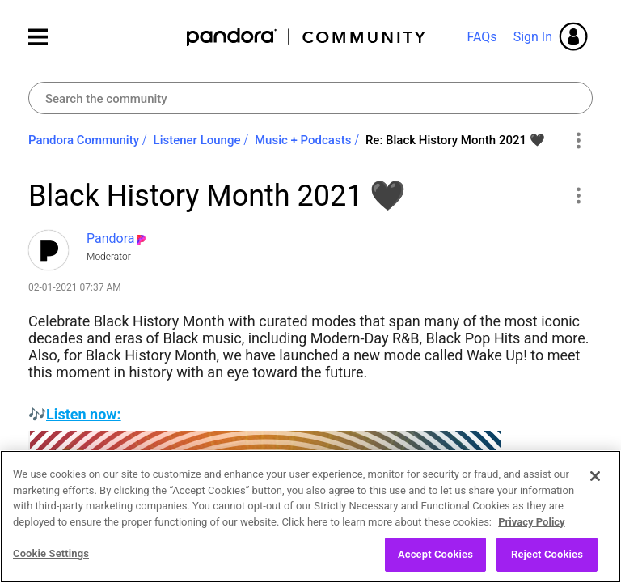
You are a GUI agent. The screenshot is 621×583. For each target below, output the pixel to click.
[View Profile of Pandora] (111, 238)
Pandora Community (306, 36)
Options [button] (578, 141)
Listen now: (83, 414)
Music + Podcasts (303, 140)
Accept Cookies (435, 555)
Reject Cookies (547, 555)
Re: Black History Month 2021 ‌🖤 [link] (455, 140)
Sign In (532, 37)
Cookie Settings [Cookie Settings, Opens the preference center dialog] (51, 554)
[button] (578, 195)
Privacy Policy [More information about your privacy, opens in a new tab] (531, 522)
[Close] (595, 477)
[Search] (310, 98)
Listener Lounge (197, 140)
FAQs (481, 37)
